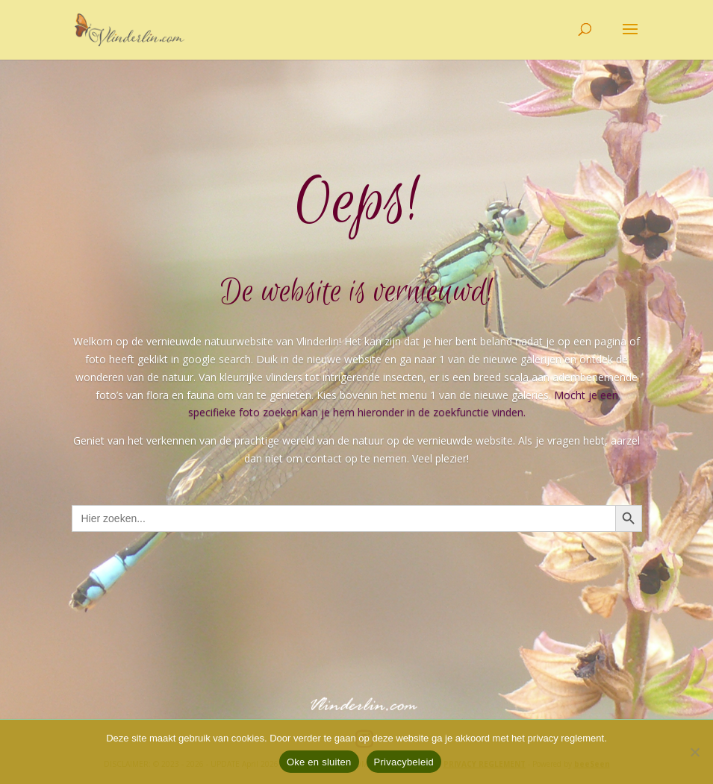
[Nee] (694, 751)
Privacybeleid (404, 762)
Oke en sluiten (319, 762)
